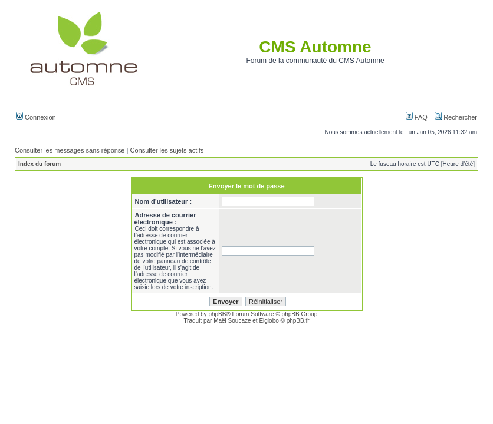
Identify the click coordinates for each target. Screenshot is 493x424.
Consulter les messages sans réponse (69, 150)
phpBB (217, 314)
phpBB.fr (298, 320)
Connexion (36, 117)
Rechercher (456, 117)
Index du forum (39, 164)
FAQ (417, 117)
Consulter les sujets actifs (166, 150)
